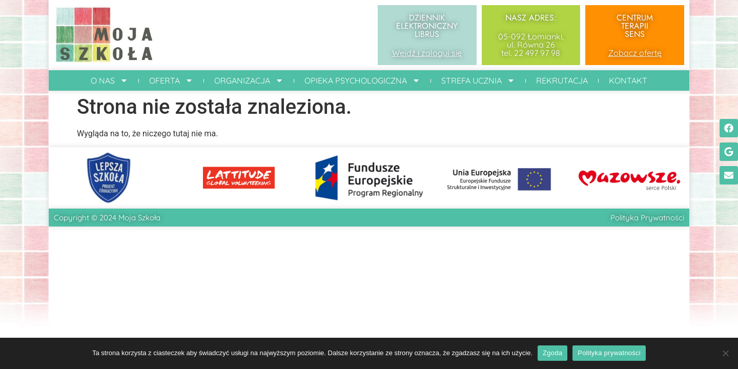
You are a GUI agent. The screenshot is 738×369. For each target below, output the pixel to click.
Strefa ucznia (478, 80)
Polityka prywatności (609, 353)
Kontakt (628, 80)
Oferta (171, 80)
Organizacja (248, 80)
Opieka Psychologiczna (362, 80)
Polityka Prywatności (647, 217)
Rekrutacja (562, 80)
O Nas (109, 80)
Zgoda (552, 353)
